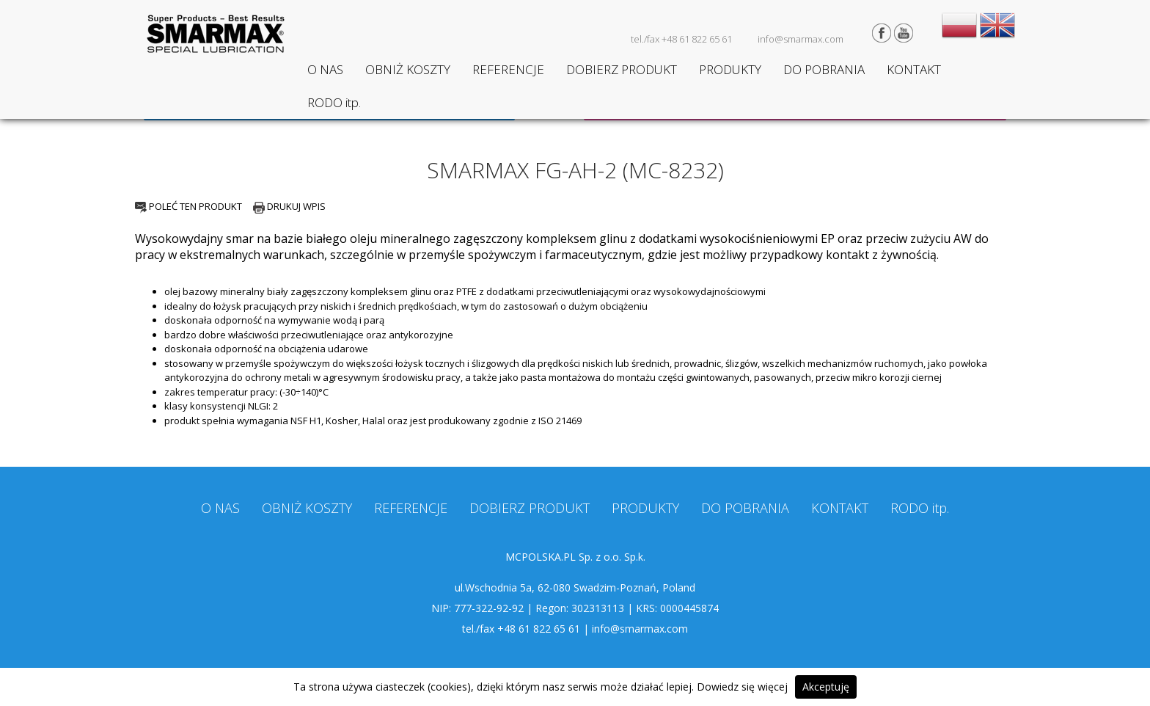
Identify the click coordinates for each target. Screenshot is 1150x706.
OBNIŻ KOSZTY (407, 69)
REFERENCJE (508, 69)
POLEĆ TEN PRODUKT (188, 206)
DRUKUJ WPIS (289, 206)
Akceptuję (825, 687)
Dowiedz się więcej (742, 687)
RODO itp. (334, 102)
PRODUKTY (730, 69)
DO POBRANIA (824, 69)
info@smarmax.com (800, 39)
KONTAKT (914, 69)
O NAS (325, 69)
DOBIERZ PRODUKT (621, 69)
